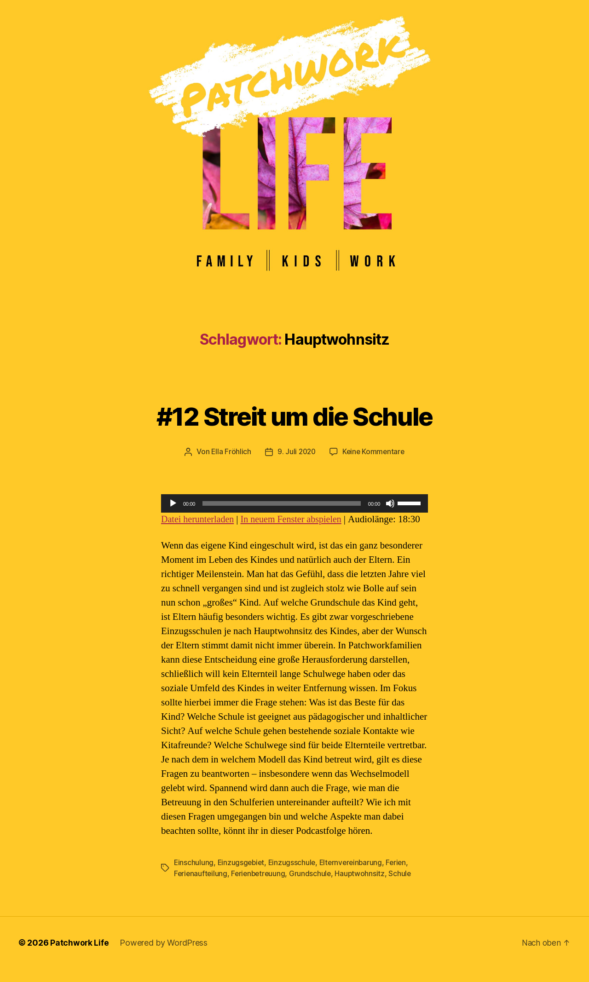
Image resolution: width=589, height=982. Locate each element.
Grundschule (314, 887)
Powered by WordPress (164, 956)
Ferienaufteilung (201, 887)
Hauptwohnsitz (364, 887)
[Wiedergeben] (173, 503)
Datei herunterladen (199, 519)
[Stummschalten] (390, 503)
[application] (294, 503)
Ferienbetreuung (260, 887)
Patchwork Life (79, 956)
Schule (404, 887)
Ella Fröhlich (229, 451)
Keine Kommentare (374, 451)
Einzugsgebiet (242, 876)
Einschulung (194, 876)
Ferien (401, 876)
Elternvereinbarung (354, 876)
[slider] (281, 503)
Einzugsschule (294, 876)
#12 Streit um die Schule (294, 415)
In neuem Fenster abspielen (297, 519)
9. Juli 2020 (296, 451)
